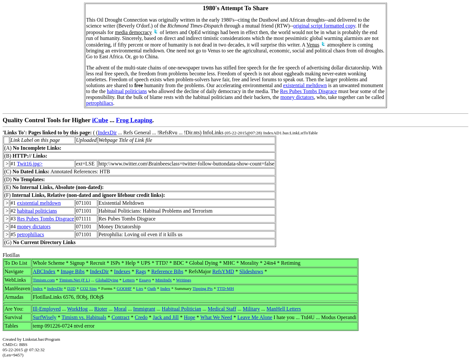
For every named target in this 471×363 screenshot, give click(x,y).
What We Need (216, 317)
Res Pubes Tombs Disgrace (308, 91)
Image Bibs (73, 271)
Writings (183, 279)
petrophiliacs (99, 103)
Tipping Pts (203, 288)
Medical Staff (222, 309)
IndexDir (107, 132)
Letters (129, 279)
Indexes (122, 271)
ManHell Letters (284, 309)
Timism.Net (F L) (74, 279)
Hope (189, 317)
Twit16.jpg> (30, 163)
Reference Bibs (167, 271)
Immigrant (144, 309)
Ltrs (139, 288)
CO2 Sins (88, 288)
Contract (121, 317)
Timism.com (44, 279)
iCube (100, 120)
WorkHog (77, 309)
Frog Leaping (134, 120)
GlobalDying (107, 279)
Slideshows (251, 271)
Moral (120, 309)
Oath (152, 288)
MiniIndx (163, 279)
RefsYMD (223, 271)
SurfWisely (44, 317)
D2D (71, 288)
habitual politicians (127, 91)
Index (38, 288)
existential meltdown (305, 85)
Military (251, 309)
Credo (141, 317)
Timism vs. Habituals (83, 317)
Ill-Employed (47, 309)
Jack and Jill (166, 317)
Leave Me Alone (254, 317)
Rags (140, 271)
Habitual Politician (181, 309)
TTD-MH (225, 288)
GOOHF (124, 288)
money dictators (297, 97)
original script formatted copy (324, 26)
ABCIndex (44, 271)
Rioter (100, 309)
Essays (145, 279)
